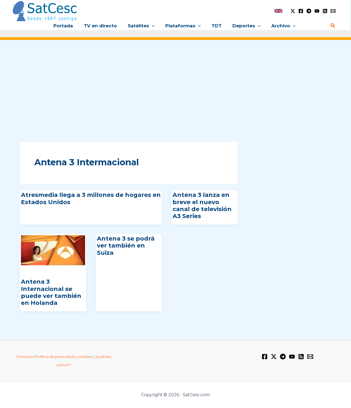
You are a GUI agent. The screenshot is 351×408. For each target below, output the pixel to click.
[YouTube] (317, 11)
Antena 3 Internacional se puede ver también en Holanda (51, 292)
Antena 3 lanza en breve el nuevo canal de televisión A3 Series (202, 205)
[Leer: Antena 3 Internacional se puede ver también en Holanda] (53, 253)
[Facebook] (300, 11)
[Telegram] (308, 11)
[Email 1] (333, 11)
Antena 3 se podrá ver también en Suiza (126, 245)
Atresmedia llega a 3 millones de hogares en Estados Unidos (91, 198)
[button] (153, 26)
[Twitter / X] (292, 11)
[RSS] (325, 11)
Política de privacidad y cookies (63, 356)
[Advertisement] (175, 85)
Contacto (24, 356)
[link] (278, 11)
